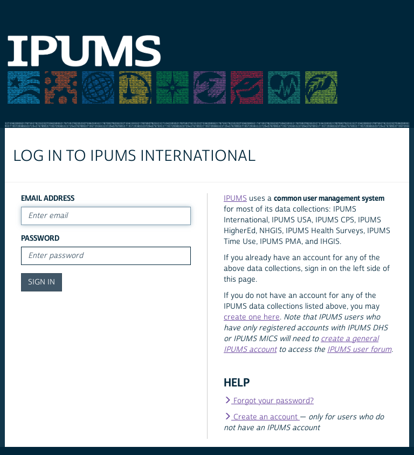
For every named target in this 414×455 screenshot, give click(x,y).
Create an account (262, 417)
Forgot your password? (269, 401)
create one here (252, 317)
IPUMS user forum (359, 350)
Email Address (47, 198)
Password (40, 238)
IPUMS (235, 198)
